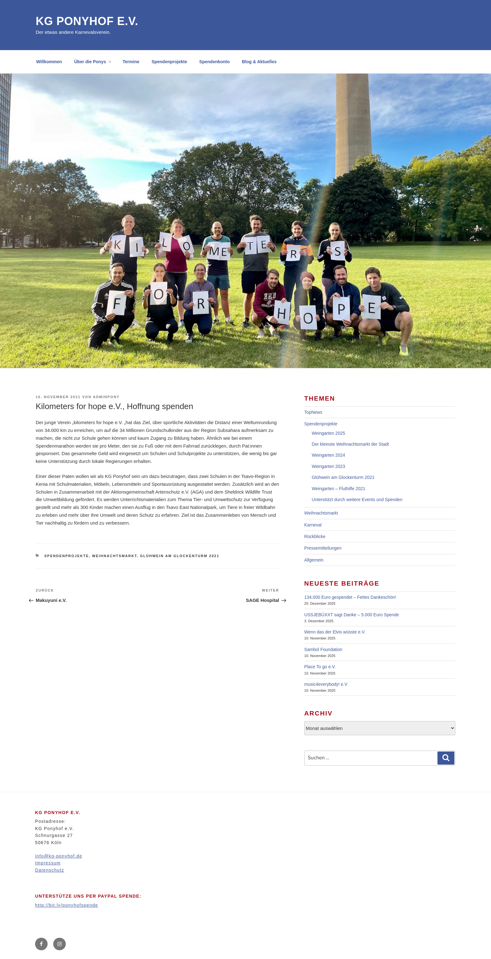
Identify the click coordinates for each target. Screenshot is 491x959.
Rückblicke (315, 536)
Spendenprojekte (169, 61)
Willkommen (49, 61)
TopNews (313, 412)
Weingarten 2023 (328, 466)
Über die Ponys (93, 61)
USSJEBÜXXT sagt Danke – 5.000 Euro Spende (351, 614)
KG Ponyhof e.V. (87, 21)
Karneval (313, 524)
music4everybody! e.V (326, 684)
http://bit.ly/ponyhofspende (66, 905)
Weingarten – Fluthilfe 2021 (338, 488)
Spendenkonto (214, 61)
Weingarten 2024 (328, 455)
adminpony (106, 397)
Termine (131, 61)
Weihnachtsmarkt (114, 556)
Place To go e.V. (320, 666)
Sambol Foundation (323, 649)
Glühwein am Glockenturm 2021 (179, 556)
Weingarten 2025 (328, 433)
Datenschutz (49, 870)
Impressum (48, 862)
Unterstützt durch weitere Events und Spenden (357, 499)
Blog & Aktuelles (259, 61)
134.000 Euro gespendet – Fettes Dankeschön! (350, 597)
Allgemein (313, 559)
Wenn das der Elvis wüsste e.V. (334, 631)
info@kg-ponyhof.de (58, 856)
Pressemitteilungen (323, 548)
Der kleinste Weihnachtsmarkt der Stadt (350, 444)
